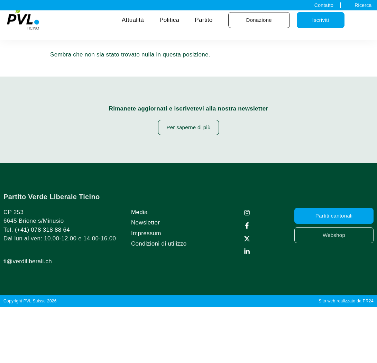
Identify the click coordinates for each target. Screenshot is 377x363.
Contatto (323, 5)
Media (139, 212)
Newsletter (145, 222)
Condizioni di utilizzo (159, 243)
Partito (203, 20)
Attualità (133, 20)
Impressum (146, 233)
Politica (169, 20)
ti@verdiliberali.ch (27, 261)
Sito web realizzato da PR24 (346, 301)
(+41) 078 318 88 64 (42, 230)
